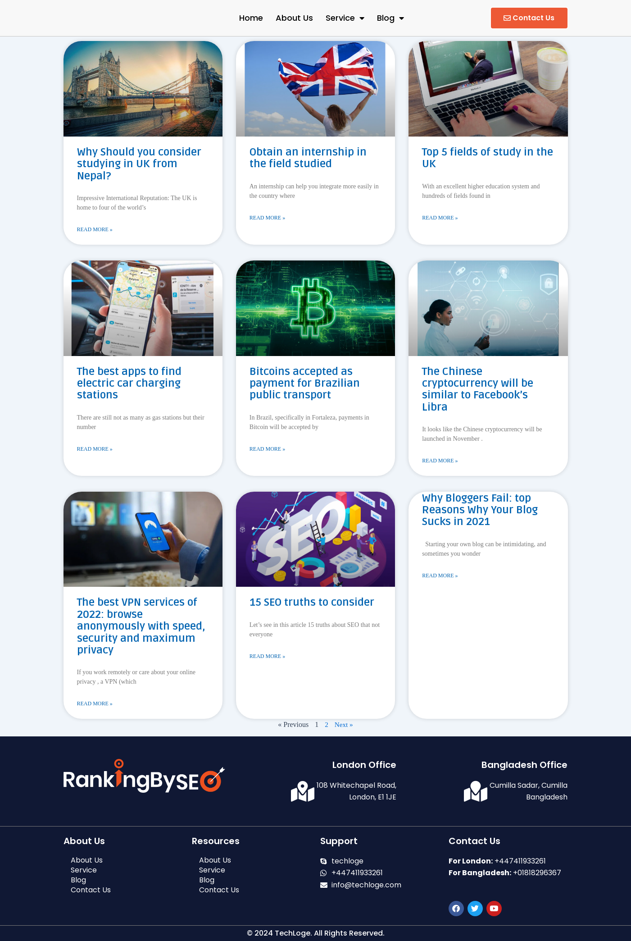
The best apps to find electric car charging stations (129, 383)
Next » (344, 726)
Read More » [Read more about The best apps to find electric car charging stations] (95, 450)
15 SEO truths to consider (312, 603)
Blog (390, 18)
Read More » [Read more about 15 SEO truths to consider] (267, 657)
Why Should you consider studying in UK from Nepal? (139, 164)
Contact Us (91, 890)
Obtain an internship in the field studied (308, 158)
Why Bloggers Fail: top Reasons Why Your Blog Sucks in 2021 (480, 511)
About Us (294, 17)
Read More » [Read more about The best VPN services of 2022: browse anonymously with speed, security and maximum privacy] (95, 705)
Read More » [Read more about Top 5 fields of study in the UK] (440, 218)
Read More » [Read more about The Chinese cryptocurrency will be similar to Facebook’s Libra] (440, 461)
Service (345, 18)
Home (251, 17)
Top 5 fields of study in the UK (487, 158)
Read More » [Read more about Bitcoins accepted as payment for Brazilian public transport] (267, 450)
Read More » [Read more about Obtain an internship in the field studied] (267, 218)
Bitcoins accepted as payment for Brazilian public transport (305, 383)
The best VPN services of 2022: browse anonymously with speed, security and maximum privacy (141, 627)
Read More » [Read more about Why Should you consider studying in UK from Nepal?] (95, 230)
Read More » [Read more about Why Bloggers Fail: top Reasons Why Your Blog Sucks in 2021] (440, 577)
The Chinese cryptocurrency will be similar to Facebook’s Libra (477, 389)
